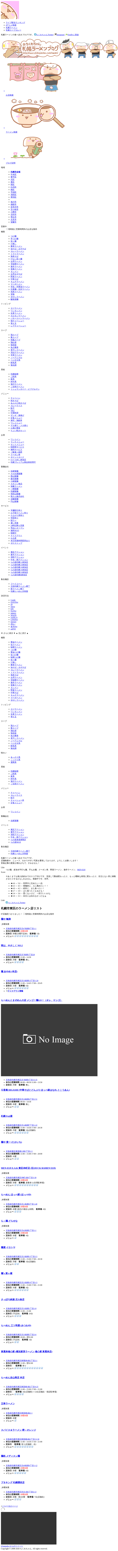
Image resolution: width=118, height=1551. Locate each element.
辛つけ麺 (14, 239)
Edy (12, 609)
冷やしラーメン (17, 297)
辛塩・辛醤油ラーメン (20, 287)
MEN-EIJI (81, 870)
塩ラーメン (15, 645)
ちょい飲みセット (18, 431)
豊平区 (13, 177)
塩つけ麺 (14, 655)
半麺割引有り (16, 510)
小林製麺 (14, 481)
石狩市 (13, 214)
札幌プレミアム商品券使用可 (23, 462)
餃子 (12, 408)
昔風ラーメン (16, 269)
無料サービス (16, 450)
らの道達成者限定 (18, 840)
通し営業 (14, 523)
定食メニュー (16, 418)
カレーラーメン (17, 251)
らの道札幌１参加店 (19, 562)
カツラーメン (16, 308)
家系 (12, 379)
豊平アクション (17, 555)
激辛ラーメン (16, 266)
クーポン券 (15, 455)
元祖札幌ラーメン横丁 (20, 586)
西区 (12, 184)
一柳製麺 (14, 489)
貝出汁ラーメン (17, 352)
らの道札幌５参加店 (19, 572)
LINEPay (14, 620)
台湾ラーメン (16, 261)
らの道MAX (16, 842)
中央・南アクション (19, 560)
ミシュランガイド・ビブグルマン (25, 389)
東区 (12, 182)
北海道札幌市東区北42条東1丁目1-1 (21, 1230)
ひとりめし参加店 (18, 460)
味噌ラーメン (16, 647)
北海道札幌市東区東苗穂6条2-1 (19, 1413)
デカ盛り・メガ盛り (19, 425)
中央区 (13, 174)
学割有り (14, 518)
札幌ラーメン (11, 28)
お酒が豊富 (15, 428)
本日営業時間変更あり (20, 541)
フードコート (16, 584)
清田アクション (17, 557)
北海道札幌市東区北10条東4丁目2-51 (21, 1099)
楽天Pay (14, 627)
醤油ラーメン (16, 642)
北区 (12, 179)
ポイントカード (17, 457)
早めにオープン (17, 528)
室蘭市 (13, 222)
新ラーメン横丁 (17, 589)
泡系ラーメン (16, 292)
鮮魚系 (13, 363)
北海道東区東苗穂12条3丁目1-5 (19, 1151)
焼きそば (14, 401)
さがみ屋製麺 (16, 474)
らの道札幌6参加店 (19, 575)
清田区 (13, 195)
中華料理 (14, 413)
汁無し (13, 244)
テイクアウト (16, 536)
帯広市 (13, 217)
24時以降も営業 (17, 525)
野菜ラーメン (16, 277)
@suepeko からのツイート (12, 1546)
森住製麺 (14, 479)
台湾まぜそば (16, 274)
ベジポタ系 (15, 360)
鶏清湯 (13, 345)
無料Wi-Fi (15, 531)
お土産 (13, 538)
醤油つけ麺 (15, 652)
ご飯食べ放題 (16, 452)
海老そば (14, 256)
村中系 (13, 382)
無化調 (13, 365)
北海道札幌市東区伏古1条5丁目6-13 (21, 1492)
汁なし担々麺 (16, 259)
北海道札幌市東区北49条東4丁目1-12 (21, 1465)
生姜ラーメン (16, 313)
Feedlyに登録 (72, 35)
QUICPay (14, 602)
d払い (13, 624)
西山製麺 (14, 476)
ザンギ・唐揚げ (17, 415)
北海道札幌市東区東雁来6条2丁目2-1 (21, 1361)
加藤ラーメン (16, 486)
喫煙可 (13, 533)
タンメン (14, 271)
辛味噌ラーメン (17, 264)
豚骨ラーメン (16, 246)
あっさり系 (15, 757)
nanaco (13, 613)
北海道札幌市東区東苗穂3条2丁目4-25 (22, 1387)
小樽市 (13, 212)
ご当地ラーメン (17, 387)
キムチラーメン (17, 282)
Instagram (59, 35)
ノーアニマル (16, 357)
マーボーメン (16, 284)
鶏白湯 (13, 342)
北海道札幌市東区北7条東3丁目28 (20, 955)
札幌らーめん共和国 (19, 591)
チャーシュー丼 (17, 800)
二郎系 (13, 377)
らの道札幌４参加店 (19, 570)
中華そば (14, 279)
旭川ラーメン (16, 384)
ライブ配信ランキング (15, 23)
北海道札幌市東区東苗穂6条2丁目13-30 (22, 1439)
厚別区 (13, 197)
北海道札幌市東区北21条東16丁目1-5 (21, 1282)
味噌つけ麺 (15, 657)
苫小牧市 (14, 209)
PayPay (13, 611)
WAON (13, 615)
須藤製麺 (14, 499)
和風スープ (15, 340)
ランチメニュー (17, 442)
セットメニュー (17, 444)
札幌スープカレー (13, 30)
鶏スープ (14, 335)
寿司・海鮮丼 (16, 420)
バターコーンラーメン (20, 318)
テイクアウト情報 (14, 991)
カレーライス (16, 406)
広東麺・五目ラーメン (20, 289)
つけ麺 (13, 236)
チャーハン (15, 398)
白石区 (13, 187)
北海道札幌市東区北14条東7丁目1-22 (21, 1125)
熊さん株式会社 (17, 496)
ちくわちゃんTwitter (43, 35)
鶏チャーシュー (17, 321)
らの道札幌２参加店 (19, 565)
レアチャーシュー (18, 326)
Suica (13, 607)
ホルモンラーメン (18, 316)
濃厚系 (13, 762)
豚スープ (14, 337)
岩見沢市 (14, 207)
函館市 (13, 204)
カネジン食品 (16, 484)
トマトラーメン (17, 254)
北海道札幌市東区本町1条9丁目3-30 (21, 1178)
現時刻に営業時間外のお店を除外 (21, 229)
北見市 (13, 219)
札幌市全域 (15, 172)
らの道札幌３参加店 (19, 567)
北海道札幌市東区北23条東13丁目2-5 (21, 1257)
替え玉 (13, 323)
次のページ (13, 1506)
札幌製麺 (14, 491)
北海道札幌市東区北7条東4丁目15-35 (21, 1080)
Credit (13, 600)
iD (12, 604)
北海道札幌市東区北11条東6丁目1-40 (21, 1204)
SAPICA (14, 617)
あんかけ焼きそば (18, 403)
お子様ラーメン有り (19, 513)
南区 (12, 190)
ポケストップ (16, 543)
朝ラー (13, 520)
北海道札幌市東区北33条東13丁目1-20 (22, 981)
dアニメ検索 (11, 25)
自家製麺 (14, 471)
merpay (13, 622)
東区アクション (17, 552)
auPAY (13, 629)
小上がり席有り (17, 515)
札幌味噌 (14, 374)
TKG (13, 411)
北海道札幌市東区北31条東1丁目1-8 (21, 1308)
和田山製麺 (15, 494)
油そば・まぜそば (18, 249)
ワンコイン (15, 439)
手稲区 (13, 192)
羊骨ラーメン (16, 355)
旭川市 (13, 202)
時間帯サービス (17, 447)
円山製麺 (14, 501)
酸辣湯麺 (14, 299)
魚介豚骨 (14, 347)
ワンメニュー (16, 423)
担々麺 (13, 241)
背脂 (12, 294)
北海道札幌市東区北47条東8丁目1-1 (21, 929)
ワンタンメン (16, 311)
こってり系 (15, 760)
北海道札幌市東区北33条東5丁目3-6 (21, 1335)
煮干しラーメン (17, 350)
